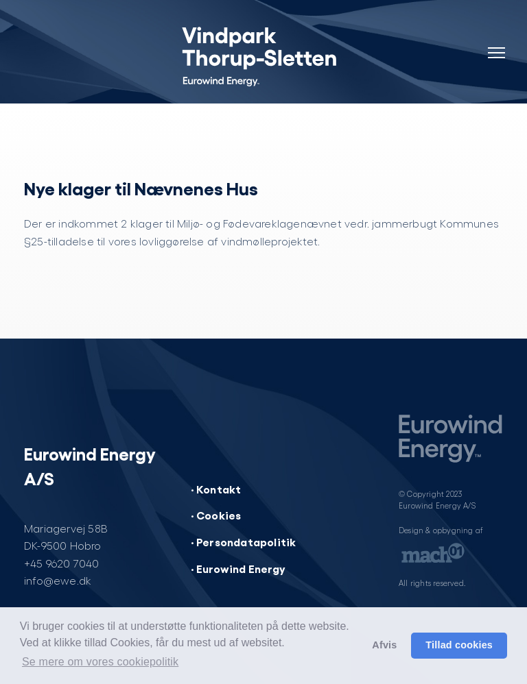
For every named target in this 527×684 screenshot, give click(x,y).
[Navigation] (496, 44)
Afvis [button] (384, 644)
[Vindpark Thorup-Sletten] (263, 55)
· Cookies (216, 515)
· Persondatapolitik (243, 541)
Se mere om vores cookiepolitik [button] (100, 662)
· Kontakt (216, 489)
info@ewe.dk (57, 580)
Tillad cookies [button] (459, 644)
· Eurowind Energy (238, 568)
